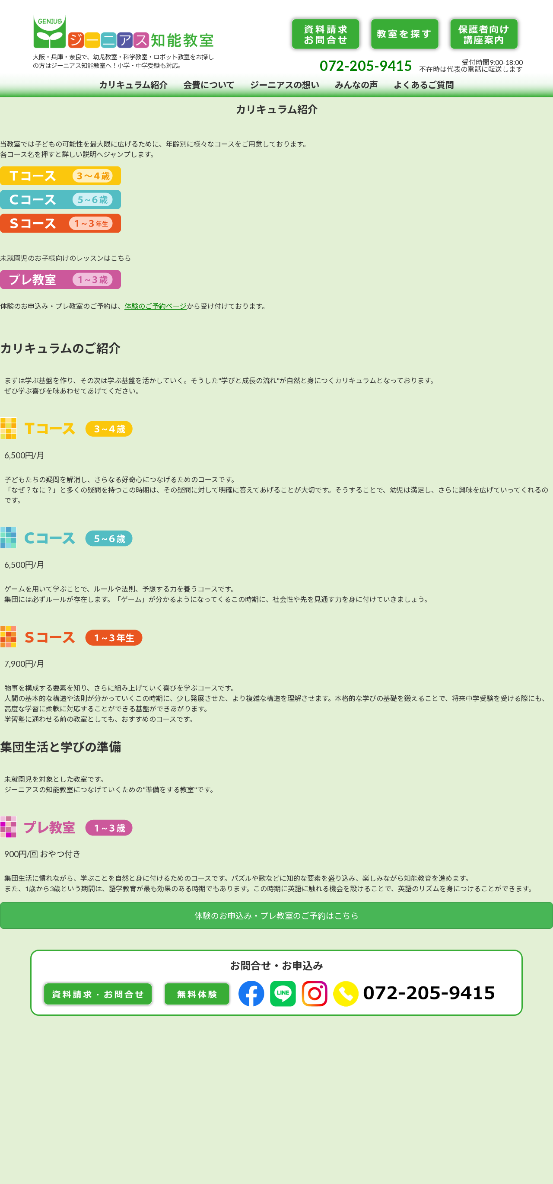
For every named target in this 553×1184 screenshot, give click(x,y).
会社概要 (358, 1080)
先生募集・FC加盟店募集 (423, 1064)
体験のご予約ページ (155, 306)
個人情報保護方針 (410, 1080)
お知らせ (358, 1064)
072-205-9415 (366, 65)
